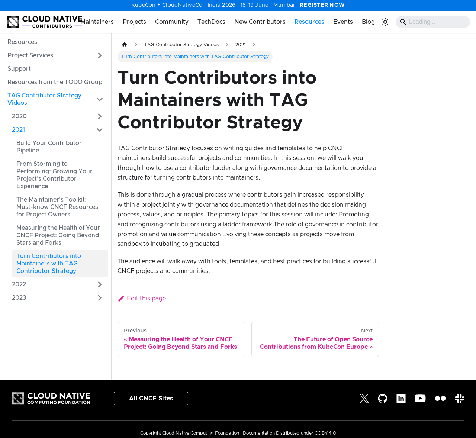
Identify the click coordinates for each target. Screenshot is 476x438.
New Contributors (260, 22)
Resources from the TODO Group (54, 82)
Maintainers (97, 22)
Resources (309, 22)
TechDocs (211, 22)
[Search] (433, 22)
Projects (134, 22)
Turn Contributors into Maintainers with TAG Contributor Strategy (48, 263)
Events (343, 22)
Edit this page (142, 299)
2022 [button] (19, 284)
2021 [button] (18, 130)
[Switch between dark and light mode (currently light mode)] (385, 22)
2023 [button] (19, 298)
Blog (368, 22)
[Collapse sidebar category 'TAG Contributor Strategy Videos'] (99, 99)
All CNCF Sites (151, 399)
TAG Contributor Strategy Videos (44, 99)
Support (19, 69)
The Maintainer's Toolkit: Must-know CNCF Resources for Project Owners (57, 207)
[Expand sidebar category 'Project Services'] (99, 55)
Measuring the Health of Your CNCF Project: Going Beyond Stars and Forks (58, 235)
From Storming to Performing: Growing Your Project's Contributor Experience (54, 175)
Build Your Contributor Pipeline (49, 147)
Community (172, 22)
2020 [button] (19, 116)
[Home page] (125, 45)
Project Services (30, 55)
